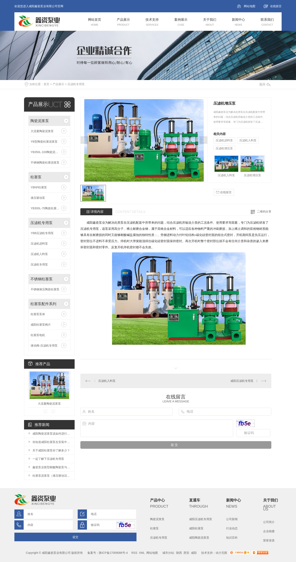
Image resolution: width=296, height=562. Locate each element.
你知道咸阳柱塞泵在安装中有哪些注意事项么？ (51, 442)
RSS (134, 552)
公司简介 (269, 522)
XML (142, 552)
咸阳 (194, 552)
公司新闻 (232, 519)
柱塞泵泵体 (38, 314)
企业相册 (269, 531)
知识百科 (232, 537)
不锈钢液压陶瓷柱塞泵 (45, 289)
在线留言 (276, 6)
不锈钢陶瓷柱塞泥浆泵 (45, 162)
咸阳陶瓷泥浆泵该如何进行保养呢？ (51, 433)
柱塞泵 (36, 177)
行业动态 (232, 528)
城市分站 (168, 552)
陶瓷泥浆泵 (39, 121)
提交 (75, 537)
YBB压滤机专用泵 (42, 233)
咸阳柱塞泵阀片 (41, 324)
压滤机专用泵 (76, 84)
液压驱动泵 (38, 197)
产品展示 (58, 84)
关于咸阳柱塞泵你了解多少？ (51, 450)
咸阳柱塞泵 (196, 528)
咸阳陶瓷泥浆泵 (199, 537)
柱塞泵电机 (38, 335)
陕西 (179, 552)
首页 (46, 84)
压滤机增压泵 (224, 148)
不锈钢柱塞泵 (41, 279)
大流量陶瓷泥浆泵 (42, 131)
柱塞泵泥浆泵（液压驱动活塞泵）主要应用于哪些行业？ (51, 475)
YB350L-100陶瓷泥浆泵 (46, 152)
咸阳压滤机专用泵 (241, 380)
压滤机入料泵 (39, 254)
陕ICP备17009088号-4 (113, 552)
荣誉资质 (269, 540)
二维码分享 (264, 211)
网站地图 (249, 6)
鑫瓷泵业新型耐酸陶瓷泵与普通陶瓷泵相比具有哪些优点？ (51, 467)
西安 (186, 552)
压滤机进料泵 (39, 243)
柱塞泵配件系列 (43, 304)
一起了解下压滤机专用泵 (48, 458)
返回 (264, 84)
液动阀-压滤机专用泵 (44, 345)
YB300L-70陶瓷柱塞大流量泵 (49, 208)
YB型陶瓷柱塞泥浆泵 (44, 141)
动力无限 (221, 552)
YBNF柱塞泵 (39, 187)
